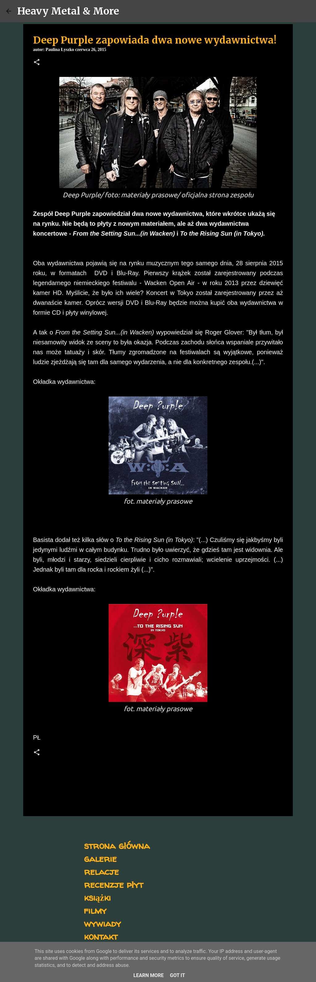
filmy (95, 910)
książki (97, 897)
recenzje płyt (113, 884)
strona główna (117, 845)
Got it (177, 975)
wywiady (102, 923)
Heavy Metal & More (68, 11)
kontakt (101, 936)
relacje (101, 871)
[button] (36, 62)
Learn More (148, 975)
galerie (100, 858)
